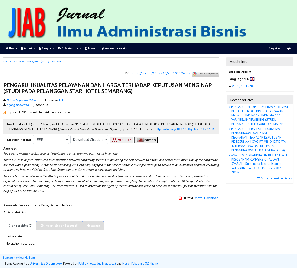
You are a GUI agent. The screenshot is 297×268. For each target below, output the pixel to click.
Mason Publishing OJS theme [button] (140, 263)
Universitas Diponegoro (46, 263)
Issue (90, 48)
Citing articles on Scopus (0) (59, 226)
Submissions (68, 48)
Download (211, 198)
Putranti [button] (57, 61)
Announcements (114, 48)
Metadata (93, 226)
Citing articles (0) (20, 226)
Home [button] (7, 61)
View (198, 198)
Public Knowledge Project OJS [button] (97, 263)
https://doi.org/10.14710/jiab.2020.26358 (161, 73)
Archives (19, 61)
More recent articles (275, 178)
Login (287, 48)
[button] (5, 112)
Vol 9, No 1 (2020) (38, 61)
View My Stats (26, 257)
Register (274, 48)
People (45, 48)
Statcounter (10, 257)
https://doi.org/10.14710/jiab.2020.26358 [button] (185, 129)
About (27, 48)
